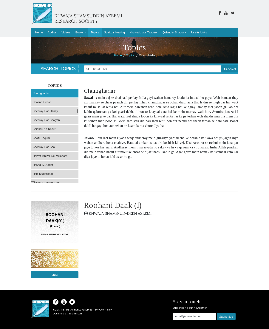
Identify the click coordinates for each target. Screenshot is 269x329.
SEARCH (230, 69)
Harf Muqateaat (43, 174)
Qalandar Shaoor (173, 32)
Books (79, 32)
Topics (95, 32)
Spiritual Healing (114, 32)
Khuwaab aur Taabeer (143, 32)
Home (39, 32)
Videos (65, 32)
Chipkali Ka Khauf (44, 129)
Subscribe (226, 316)
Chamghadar (41, 93)
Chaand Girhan (42, 102)
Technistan (75, 314)
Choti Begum (41, 138)
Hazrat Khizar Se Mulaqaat (50, 156)
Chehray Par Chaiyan (46, 120)
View (54, 275)
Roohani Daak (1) (112, 205)
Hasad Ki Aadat (43, 165)
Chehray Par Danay (45, 111)
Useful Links (199, 32)
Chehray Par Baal (44, 147)
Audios (52, 32)
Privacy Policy (103, 310)
